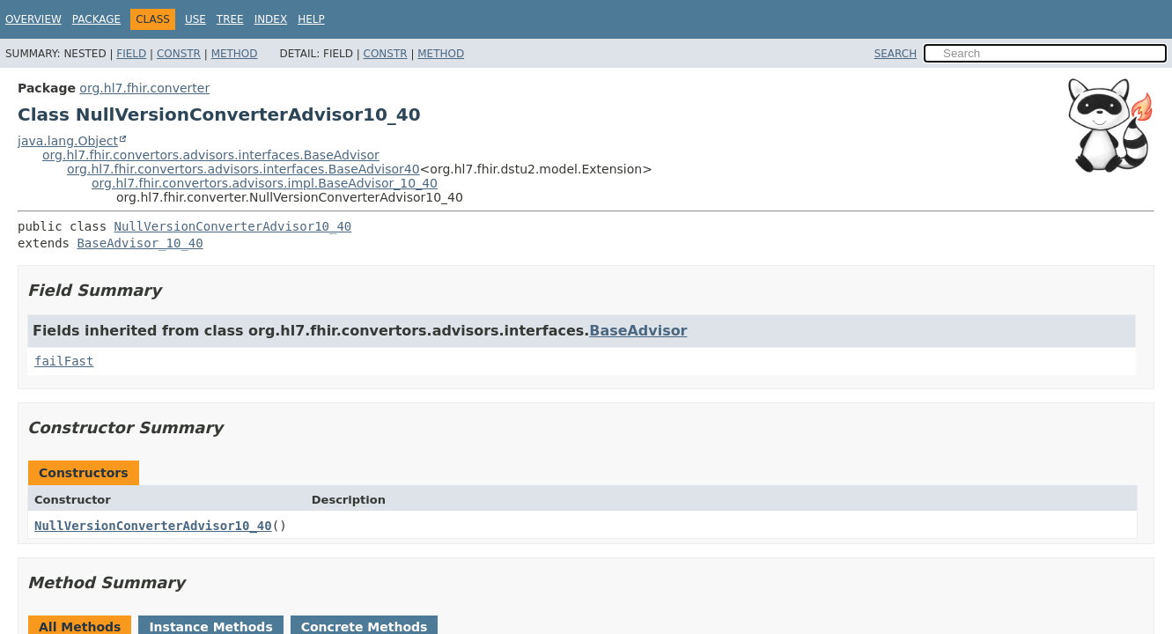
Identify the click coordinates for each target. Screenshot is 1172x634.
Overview (33, 19)
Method (234, 54)
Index (271, 19)
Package (96, 19)
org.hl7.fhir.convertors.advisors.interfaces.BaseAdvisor (211, 155)
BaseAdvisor (638, 330)
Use (195, 19)
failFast (63, 361)
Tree (230, 19)
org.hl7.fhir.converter (144, 88)
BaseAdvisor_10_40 (140, 243)
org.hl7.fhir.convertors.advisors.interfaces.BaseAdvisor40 (243, 169)
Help (311, 19)
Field (131, 54)
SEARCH (896, 54)
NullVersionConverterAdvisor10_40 (233, 226)
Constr (179, 54)
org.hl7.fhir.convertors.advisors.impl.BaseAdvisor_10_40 (265, 183)
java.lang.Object (68, 141)
